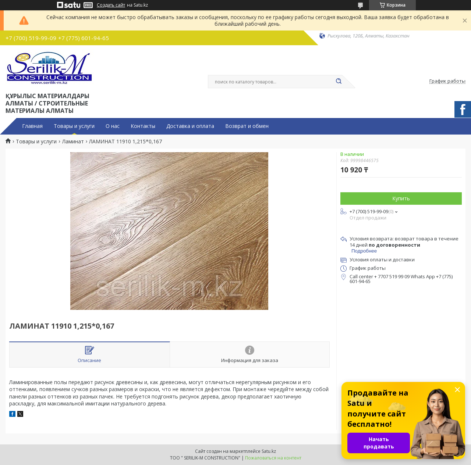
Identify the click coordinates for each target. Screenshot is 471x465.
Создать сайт (111, 5)
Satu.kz (269, 451)
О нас (113, 126)
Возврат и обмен (247, 126)
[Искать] (338, 81)
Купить (401, 198)
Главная (32, 126)
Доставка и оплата (190, 126)
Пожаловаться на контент (273, 458)
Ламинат (73, 141)
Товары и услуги (74, 126)
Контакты (143, 126)
